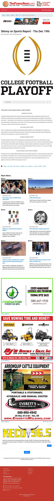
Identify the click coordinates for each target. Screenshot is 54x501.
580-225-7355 (6, 481)
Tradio (29, 473)
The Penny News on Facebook (11, 486)
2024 (17, 15)
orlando (30, 166)
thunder (40, 166)
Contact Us (31, 470)
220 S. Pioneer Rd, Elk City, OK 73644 (12, 478)
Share (3, 314)
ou (33, 166)
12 (20, 15)
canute (5, 166)
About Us (30, 468)
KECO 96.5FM (7, 488)
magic (17, 166)
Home (3, 15)
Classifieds (6, 468)
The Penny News (47, 10)
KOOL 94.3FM (17, 488)
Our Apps (30, 472)
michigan (22, 166)
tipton (44, 166)
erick (14, 166)
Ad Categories (6, 470)
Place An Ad (6, 473)
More (49, 445)
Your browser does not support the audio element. (27, 102)
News (8, 15)
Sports (12, 15)
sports (36, 166)
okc (26, 166)
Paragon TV (7, 490)
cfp (8, 166)
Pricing (5, 472)
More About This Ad (48, 314)
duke (11, 166)
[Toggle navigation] (4, 10)
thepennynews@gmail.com (13, 483)
